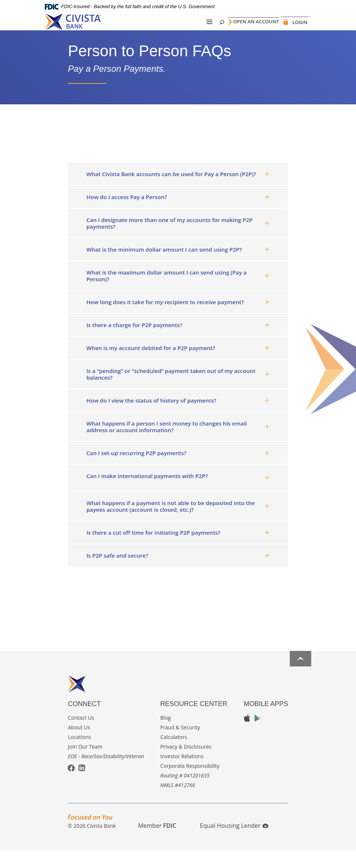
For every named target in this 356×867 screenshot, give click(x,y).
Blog (165, 733)
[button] (178, 190)
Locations (79, 753)
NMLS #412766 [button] (177, 801)
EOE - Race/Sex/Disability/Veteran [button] (106, 772)
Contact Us (81, 733)
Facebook (71, 784)
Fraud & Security (180, 743)
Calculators (173, 753)
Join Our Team (85, 762)
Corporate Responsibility (189, 782)
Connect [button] (84, 720)
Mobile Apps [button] (266, 720)
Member (157, 842)
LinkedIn (81, 784)
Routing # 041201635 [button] (184, 791)
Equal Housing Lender (234, 842)
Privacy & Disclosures (185, 762)
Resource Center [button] (193, 720)
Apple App (247, 734)
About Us (79, 743)
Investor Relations (182, 772)
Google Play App (257, 734)
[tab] (178, 190)
